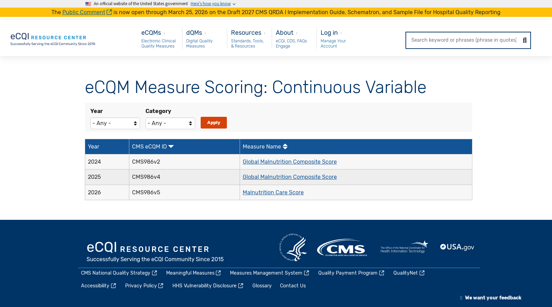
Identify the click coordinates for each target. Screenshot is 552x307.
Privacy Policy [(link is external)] (144, 286)
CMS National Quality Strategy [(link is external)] (119, 273)
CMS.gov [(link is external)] (343, 247)
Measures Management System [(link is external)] (270, 273)
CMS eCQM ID (149, 146)
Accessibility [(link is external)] (99, 286)
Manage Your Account (333, 43)
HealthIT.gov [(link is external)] (404, 247)
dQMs (194, 32)
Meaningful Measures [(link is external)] (194, 273)
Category (158, 111)
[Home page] (53, 37)
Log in (329, 32)
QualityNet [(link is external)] (409, 273)
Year (96, 111)
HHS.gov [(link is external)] (293, 247)
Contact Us (293, 286)
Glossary (262, 286)
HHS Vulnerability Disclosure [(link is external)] (208, 286)
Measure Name (262, 146)
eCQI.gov (155, 252)
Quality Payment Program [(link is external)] (351, 273)
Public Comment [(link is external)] (87, 12)
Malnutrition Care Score (273, 192)
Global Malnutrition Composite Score (290, 161)
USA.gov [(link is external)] (457, 247)
